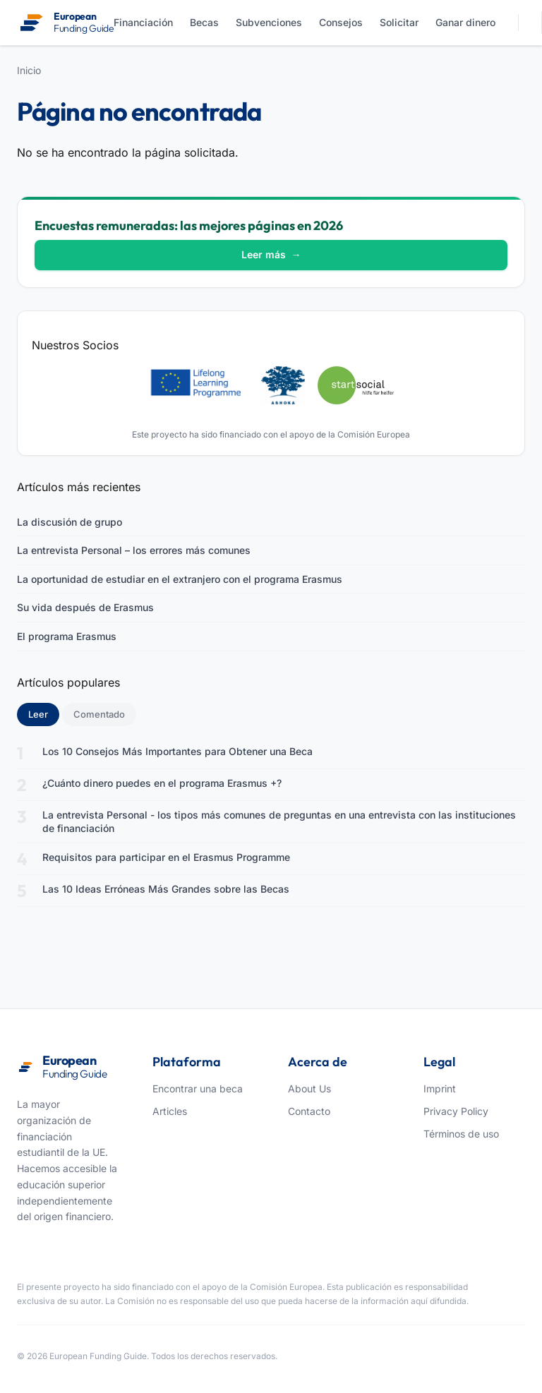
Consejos (341, 22)
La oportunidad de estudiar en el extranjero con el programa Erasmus (179, 579)
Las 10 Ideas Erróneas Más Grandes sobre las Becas (165, 889)
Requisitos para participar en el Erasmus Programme (166, 857)
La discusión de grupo (69, 522)
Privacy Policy (455, 1111)
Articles (169, 1111)
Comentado (99, 714)
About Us (309, 1088)
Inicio (29, 70)
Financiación (143, 22)
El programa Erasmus (66, 636)
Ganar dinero (465, 22)
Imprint (439, 1088)
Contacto (309, 1111)
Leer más (271, 254)
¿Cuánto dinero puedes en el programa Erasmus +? (162, 783)
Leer (43, 713)
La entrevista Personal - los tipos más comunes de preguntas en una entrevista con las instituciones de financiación (279, 822)
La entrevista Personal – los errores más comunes (134, 550)
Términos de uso (461, 1134)
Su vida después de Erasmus (85, 607)
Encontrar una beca (197, 1088)
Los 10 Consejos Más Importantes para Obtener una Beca (177, 751)
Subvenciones (269, 22)
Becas (204, 22)
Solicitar (399, 22)
